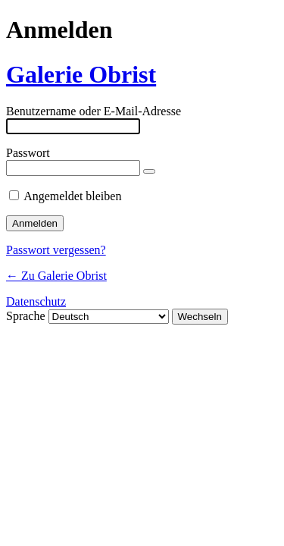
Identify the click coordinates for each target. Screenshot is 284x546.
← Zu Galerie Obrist (56, 275)
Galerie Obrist (81, 74)
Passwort (28, 152)
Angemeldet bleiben (72, 196)
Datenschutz (36, 301)
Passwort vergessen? (56, 249)
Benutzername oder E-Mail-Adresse (93, 111)
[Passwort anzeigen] (149, 171)
